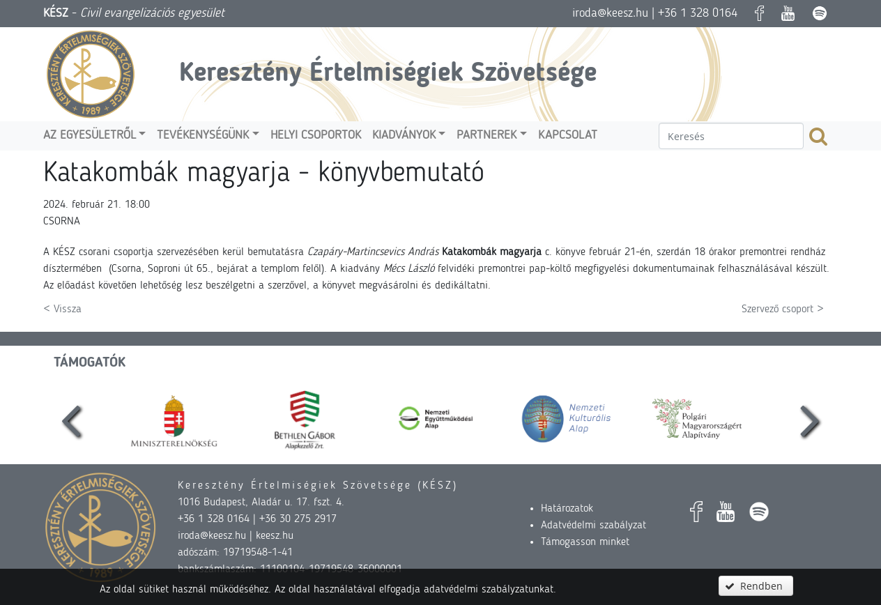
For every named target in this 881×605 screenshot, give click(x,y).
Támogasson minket (585, 542)
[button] (755, 586)
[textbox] (731, 136)
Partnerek (486, 135)
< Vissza (62, 309)
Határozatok (567, 508)
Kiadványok (404, 135)
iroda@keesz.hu (610, 13)
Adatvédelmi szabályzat (593, 525)
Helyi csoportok (315, 135)
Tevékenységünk (203, 135)
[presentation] (71, 419)
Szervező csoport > (783, 309)
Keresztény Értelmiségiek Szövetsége (388, 74)
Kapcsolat (567, 135)
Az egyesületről (89, 135)
